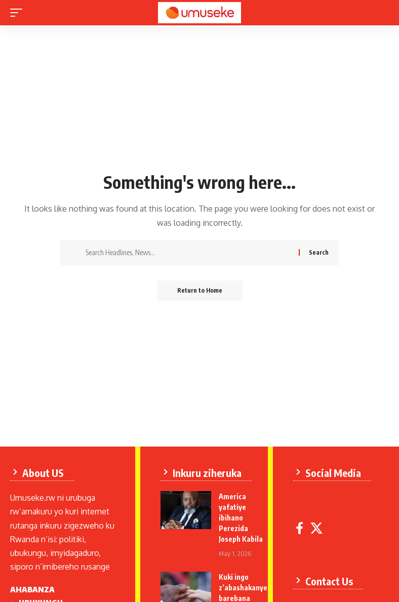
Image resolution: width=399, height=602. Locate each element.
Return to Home (199, 290)
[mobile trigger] (18, 13)
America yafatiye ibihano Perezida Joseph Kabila (241, 517)
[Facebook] (299, 528)
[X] (316, 528)
